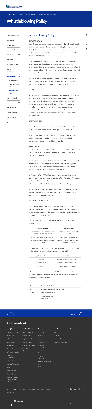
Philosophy (41, 332)
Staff (55, 332)
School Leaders (27, 335)
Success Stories (11, 50)
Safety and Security (13, 64)
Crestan (56, 335)
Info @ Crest (11, 329)
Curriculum (41, 329)
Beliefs (40, 335)
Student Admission (12, 98)
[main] (46, 164)
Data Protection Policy (14, 85)
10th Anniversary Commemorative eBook (12, 119)
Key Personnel (27, 339)
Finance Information (13, 70)
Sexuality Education (44, 361)
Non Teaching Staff (28, 345)
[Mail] (85, 43)
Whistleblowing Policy (13, 92)
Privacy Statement (46, 389)
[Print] (85, 35)
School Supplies (11, 107)
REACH (22, 389)
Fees (13, 103)
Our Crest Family (27, 329)
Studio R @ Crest (12, 59)
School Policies (13, 76)
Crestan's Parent (59, 339)
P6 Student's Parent (60, 342)
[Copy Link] (85, 40)
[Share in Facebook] (85, 48)
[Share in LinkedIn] (85, 53)
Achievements (11, 45)
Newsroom (13, 54)
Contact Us (14, 389)
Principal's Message (13, 35)
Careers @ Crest (13, 112)
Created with (16, 401)
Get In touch (74, 329)
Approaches (42, 342)
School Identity (11, 40)
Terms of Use (10, 392)
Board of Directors (28, 332)
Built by (15, 405)
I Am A (56, 329)
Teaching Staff (27, 342)
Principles (41, 339)
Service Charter (13, 80)
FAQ (8, 389)
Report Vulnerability (33, 389)
